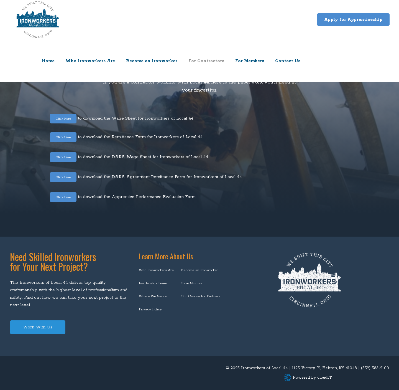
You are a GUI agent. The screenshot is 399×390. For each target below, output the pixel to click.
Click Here (66, 118)
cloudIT (324, 377)
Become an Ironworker (199, 270)
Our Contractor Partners (200, 296)
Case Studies (191, 283)
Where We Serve (153, 296)
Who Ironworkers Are (156, 270)
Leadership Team (153, 283)
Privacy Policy (150, 309)
